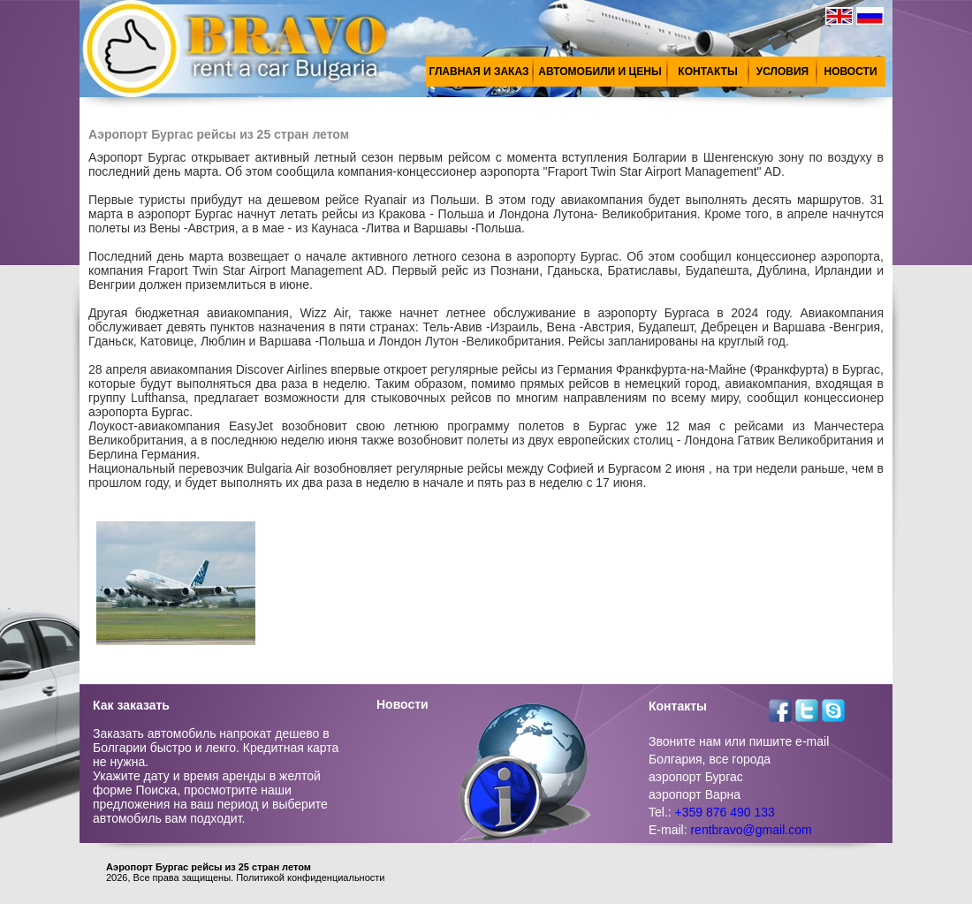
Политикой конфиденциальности (310, 877)
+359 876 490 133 (725, 812)
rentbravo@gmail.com (750, 830)
